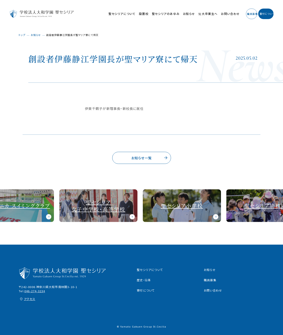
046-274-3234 (34, 291)
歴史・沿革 (144, 280)
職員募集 (210, 280)
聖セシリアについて (95, 14)
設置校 (117, 14)
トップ (22, 35)
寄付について (146, 290)
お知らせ (163, 14)
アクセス (29, 299)
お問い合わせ (204, 14)
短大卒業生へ (181, 14)
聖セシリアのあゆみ (139, 14)
